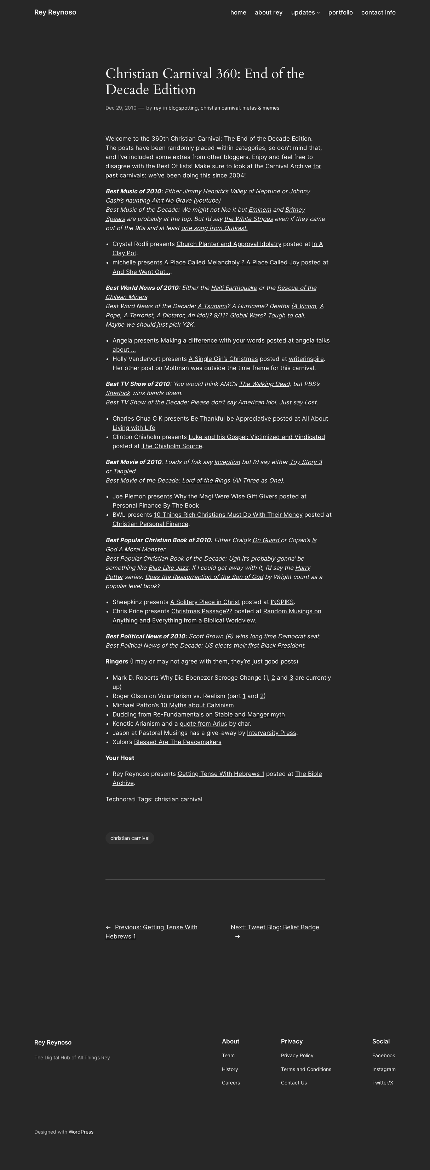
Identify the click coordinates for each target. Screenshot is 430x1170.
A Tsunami (212, 306)
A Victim (304, 306)
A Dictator (170, 315)
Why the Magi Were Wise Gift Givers (225, 496)
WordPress (81, 1132)
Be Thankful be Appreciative (231, 418)
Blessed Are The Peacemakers (178, 741)
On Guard (266, 540)
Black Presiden (281, 645)
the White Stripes (248, 218)
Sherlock (117, 393)
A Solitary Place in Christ (205, 602)
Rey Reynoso (55, 12)
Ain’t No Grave (171, 200)
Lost (310, 402)
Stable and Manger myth (249, 714)
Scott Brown (206, 636)
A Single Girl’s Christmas (223, 358)
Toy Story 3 (305, 462)
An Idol (196, 315)
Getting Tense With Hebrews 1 (221, 773)
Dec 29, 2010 (121, 108)
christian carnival (220, 108)
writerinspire (306, 358)
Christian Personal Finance (150, 523)
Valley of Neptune (255, 191)
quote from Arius (203, 723)
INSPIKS (282, 602)
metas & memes (260, 108)
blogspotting (183, 108)
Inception (227, 462)
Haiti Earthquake (234, 287)
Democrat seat (298, 636)
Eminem (259, 209)
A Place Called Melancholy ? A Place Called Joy (231, 262)
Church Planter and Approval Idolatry (229, 243)
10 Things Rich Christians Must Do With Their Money (228, 514)
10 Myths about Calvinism (197, 705)
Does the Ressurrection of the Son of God (204, 576)
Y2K (187, 324)
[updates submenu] (318, 12)
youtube (206, 200)
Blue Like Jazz (168, 567)
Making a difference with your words (213, 340)
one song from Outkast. (214, 228)
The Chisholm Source (172, 446)
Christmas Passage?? (202, 611)
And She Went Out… (141, 271)
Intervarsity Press (271, 732)
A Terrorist (138, 315)
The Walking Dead (264, 383)
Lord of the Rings (206, 480)
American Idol (257, 402)
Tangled (124, 471)
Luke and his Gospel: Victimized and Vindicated (257, 436)
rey (157, 108)
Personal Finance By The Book (156, 505)
